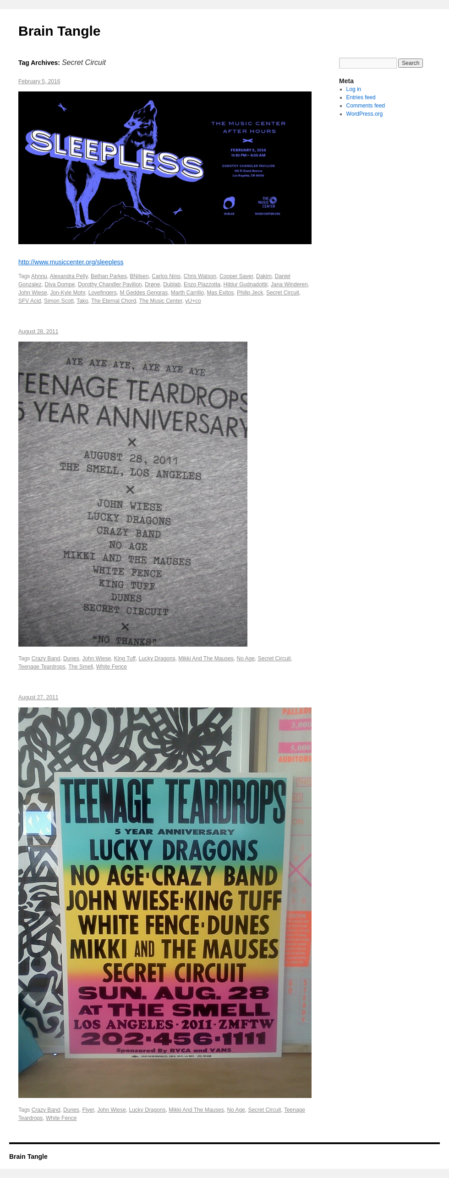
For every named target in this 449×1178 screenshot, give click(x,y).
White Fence (111, 667)
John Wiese (32, 292)
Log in (353, 89)
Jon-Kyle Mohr (67, 292)
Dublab (172, 284)
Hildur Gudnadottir (246, 284)
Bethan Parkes (109, 276)
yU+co (193, 301)
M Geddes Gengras (144, 292)
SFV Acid (29, 301)
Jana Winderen (289, 284)
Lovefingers (102, 292)
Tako (82, 301)
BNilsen (139, 276)
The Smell (80, 667)
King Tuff (125, 658)
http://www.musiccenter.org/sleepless (71, 262)
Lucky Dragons (157, 658)
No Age (246, 658)
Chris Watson (200, 276)
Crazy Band (46, 658)
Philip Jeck (250, 292)
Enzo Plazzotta (202, 284)
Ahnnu (39, 276)
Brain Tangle (59, 30)
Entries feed (361, 97)
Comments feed (365, 105)
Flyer (88, 1110)
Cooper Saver (236, 276)
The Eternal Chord (113, 301)
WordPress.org (364, 114)
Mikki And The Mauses (206, 658)
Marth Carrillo (187, 292)
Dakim (264, 276)
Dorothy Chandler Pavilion (110, 284)
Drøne (152, 284)
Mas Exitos (220, 292)
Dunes (71, 658)
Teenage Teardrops (42, 667)
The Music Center (160, 301)
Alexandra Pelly (69, 276)
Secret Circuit (282, 292)
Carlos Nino (166, 276)
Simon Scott (59, 301)
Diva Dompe (59, 284)
